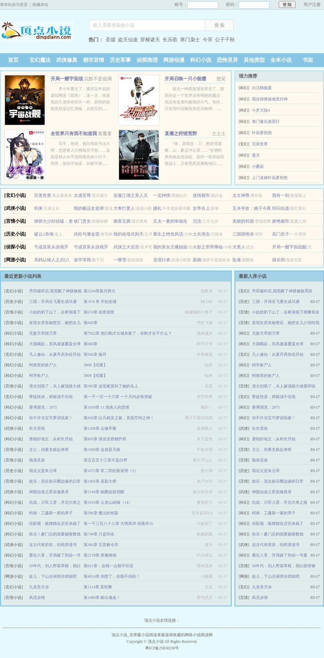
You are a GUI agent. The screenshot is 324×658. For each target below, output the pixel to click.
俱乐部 (278, 259)
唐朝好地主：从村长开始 (51, 439)
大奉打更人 (124, 208)
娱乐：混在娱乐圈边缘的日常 (55, 481)
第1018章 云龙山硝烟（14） (108, 502)
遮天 (256, 155)
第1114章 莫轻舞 (98, 587)
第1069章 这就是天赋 (102, 449)
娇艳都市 (280, 221)
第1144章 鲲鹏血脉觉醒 (104, 492)
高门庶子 (280, 234)
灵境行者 (161, 259)
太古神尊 (241, 195)
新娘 (197, 259)
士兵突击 (201, 234)
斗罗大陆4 (261, 110)
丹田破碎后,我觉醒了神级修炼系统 (282, 291)
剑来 (38, 208)
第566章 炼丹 (95, 354)
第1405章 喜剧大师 (100, 481)
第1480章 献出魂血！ (102, 597)
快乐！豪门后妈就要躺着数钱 (55, 534)
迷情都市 (201, 195)
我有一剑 (280, 195)
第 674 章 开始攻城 (100, 301)
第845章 (91, 322)
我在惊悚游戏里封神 (270, 99)
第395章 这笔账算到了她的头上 (111, 386)
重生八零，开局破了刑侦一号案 (279, 555)
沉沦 (197, 221)
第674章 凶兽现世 (99, 312)
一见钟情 (161, 195)
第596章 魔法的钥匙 (101, 513)
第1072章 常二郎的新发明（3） (111, 470)
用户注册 (312, 4)
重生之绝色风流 (168, 234)
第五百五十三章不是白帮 (105, 460)
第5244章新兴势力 (99, 291)
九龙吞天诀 (39, 587)
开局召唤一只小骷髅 (185, 78)
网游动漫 (173, 60)
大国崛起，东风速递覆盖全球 (55, 344)
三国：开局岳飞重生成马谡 (53, 301)
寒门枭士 (190, 39)
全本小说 (281, 60)
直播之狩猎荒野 (181, 133)
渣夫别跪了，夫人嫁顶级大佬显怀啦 (283, 386)
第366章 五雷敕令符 (101, 544)
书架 (308, 60)
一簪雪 (119, 259)
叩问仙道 (280, 208)
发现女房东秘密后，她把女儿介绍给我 (285, 322)
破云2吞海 (44, 234)
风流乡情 (37, 597)
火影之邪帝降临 (208, 246)
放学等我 (82, 259)
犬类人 (238, 246)
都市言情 (93, 60)
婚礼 (157, 208)
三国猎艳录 (243, 234)
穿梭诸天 (150, 39)
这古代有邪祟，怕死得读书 (53, 544)
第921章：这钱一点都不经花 (108, 566)
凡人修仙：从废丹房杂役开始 (55, 354)
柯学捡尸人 (39, 375)
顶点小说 (41, 40)
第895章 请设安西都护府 (105, 439)
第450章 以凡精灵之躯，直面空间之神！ (119, 418)
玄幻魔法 (40, 60)
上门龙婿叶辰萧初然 (270, 177)
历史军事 (120, 60)
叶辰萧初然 (262, 132)
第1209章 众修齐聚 (100, 428)
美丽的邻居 (243, 221)
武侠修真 (66, 60)
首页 (13, 60)
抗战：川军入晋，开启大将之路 (279, 502)
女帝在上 (201, 208)
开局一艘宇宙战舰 (289, 246)
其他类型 (254, 60)
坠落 (236, 259)
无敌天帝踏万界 (43, 333)
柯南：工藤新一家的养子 (51, 513)
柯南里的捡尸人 (43, 365)
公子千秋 (225, 39)
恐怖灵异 (227, 60)
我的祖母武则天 (128, 234)
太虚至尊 (82, 195)
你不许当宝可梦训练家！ (51, 418)
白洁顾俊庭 (262, 88)
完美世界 (260, 144)
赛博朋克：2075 (43, 407)
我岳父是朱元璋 (43, 470)
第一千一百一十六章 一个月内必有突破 (118, 396)
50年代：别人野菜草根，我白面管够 (283, 566)
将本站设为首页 (14, 4)
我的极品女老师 (89, 208)
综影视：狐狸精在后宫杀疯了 (55, 523)
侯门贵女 (82, 221)
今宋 (208, 39)
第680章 (91, 344)
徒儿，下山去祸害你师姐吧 (53, 576)
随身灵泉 (37, 460)
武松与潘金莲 (87, 234)
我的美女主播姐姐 (170, 246)
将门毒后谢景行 (266, 121)
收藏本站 (40, 4)
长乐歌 (170, 39)
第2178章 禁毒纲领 (100, 555)
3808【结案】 (95, 365)
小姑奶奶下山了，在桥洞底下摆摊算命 (285, 312)
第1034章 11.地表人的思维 (106, 407)
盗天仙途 (128, 39)
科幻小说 (200, 60)
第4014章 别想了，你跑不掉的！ (112, 576)
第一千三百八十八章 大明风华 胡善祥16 (118, 523)
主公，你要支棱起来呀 (49, 449)
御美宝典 (122, 221)
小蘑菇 (258, 166)
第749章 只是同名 (99, 534)
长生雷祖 (37, 428)
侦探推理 (147, 60)
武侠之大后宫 (126, 246)
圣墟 (110, 39)
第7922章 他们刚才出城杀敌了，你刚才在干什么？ (128, 333)
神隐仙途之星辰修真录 (49, 492)
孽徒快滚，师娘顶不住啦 (51, 396)
